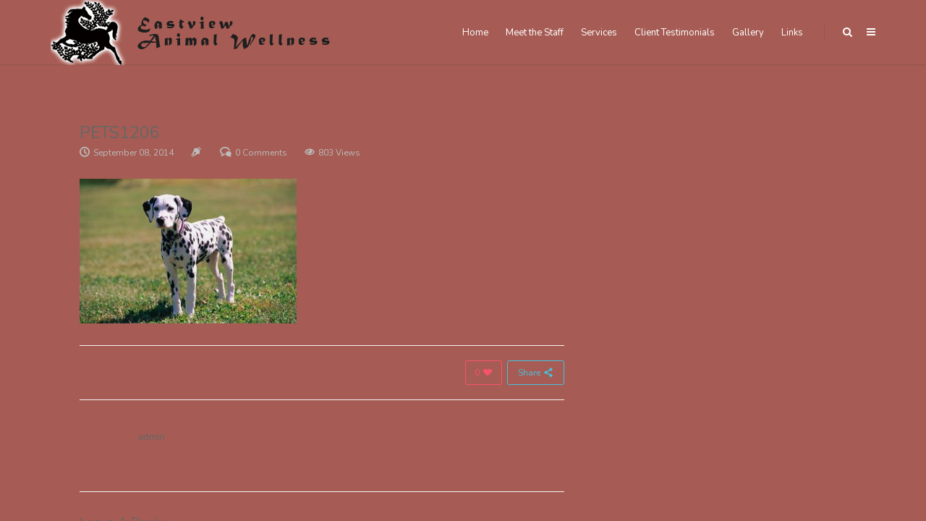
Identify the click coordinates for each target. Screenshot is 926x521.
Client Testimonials (674, 32)
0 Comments (261, 152)
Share (535, 372)
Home (475, 32)
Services (599, 32)
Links (792, 32)
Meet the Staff (535, 32)
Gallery (748, 32)
